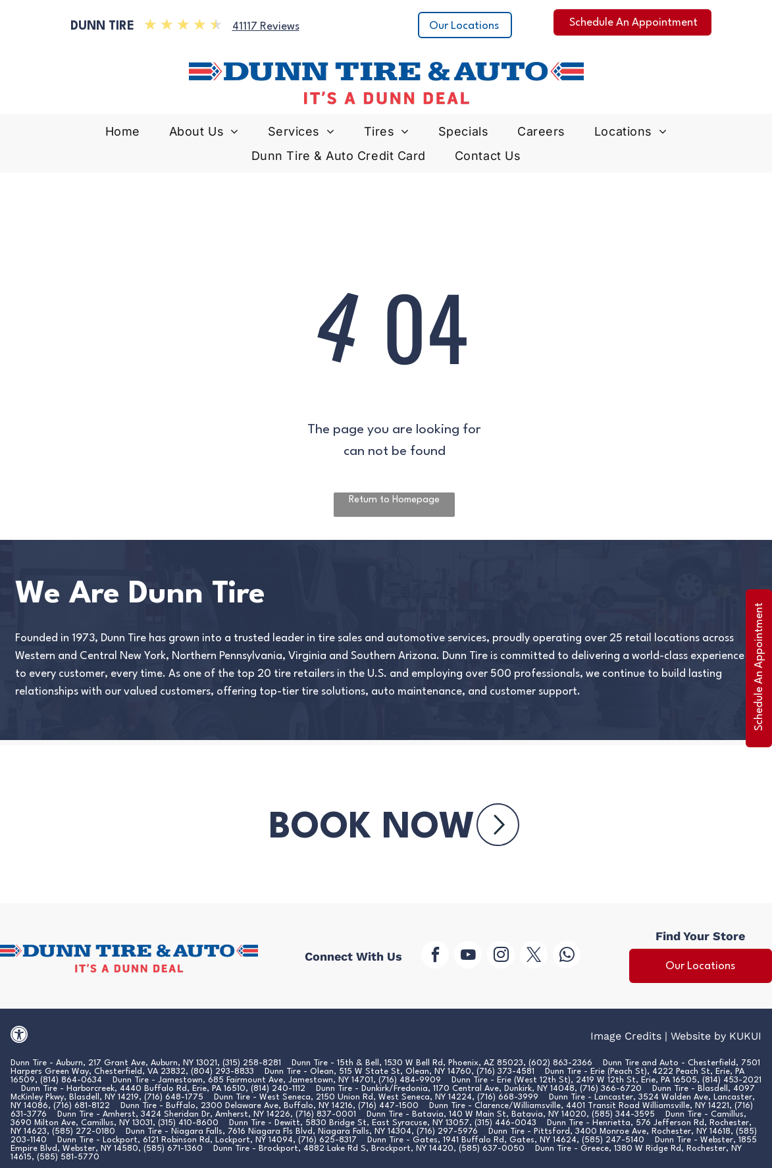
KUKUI (745, 1036)
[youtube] (468, 956)
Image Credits (625, 1036)
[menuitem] (123, 134)
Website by (698, 1036)
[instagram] (501, 956)
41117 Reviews (265, 26)
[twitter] (534, 956)
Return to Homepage (394, 500)
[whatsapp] (566, 956)
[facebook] (435, 956)
